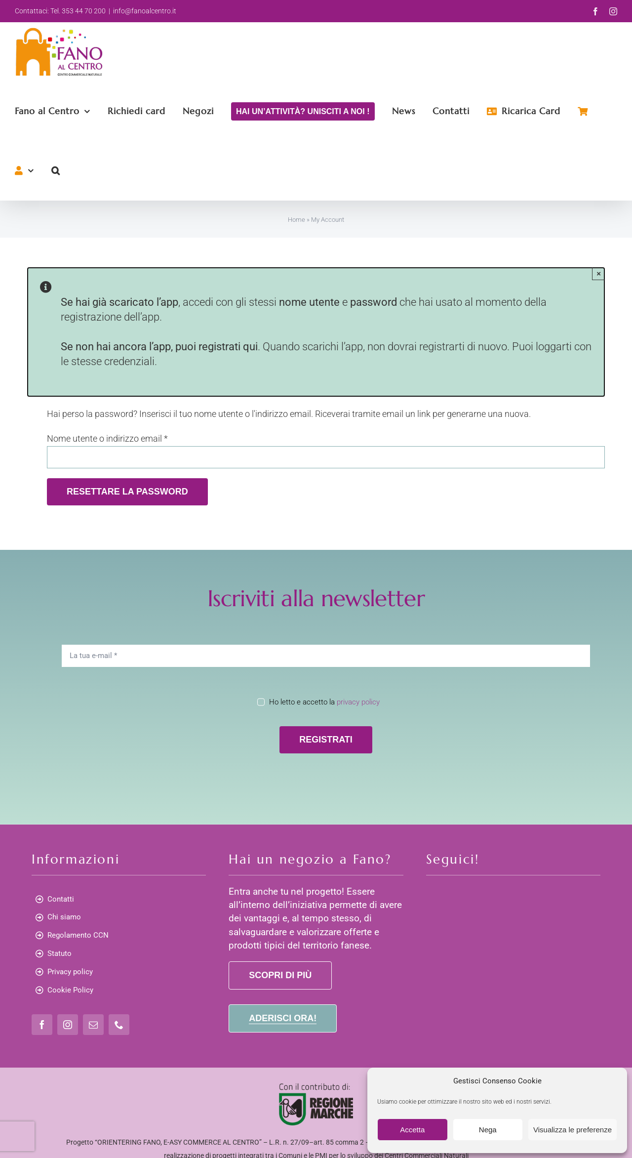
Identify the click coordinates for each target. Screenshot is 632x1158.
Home (296, 219)
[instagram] (67, 1024)
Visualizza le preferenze (572, 1129)
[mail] (93, 1024)
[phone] (119, 1024)
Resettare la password (127, 491)
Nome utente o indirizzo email (107, 438)
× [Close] (598, 273)
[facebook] (42, 1024)
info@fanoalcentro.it (144, 11)
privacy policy (358, 702)
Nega (488, 1129)
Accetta (412, 1129)
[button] (55, 170)
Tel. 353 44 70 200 (78, 11)
